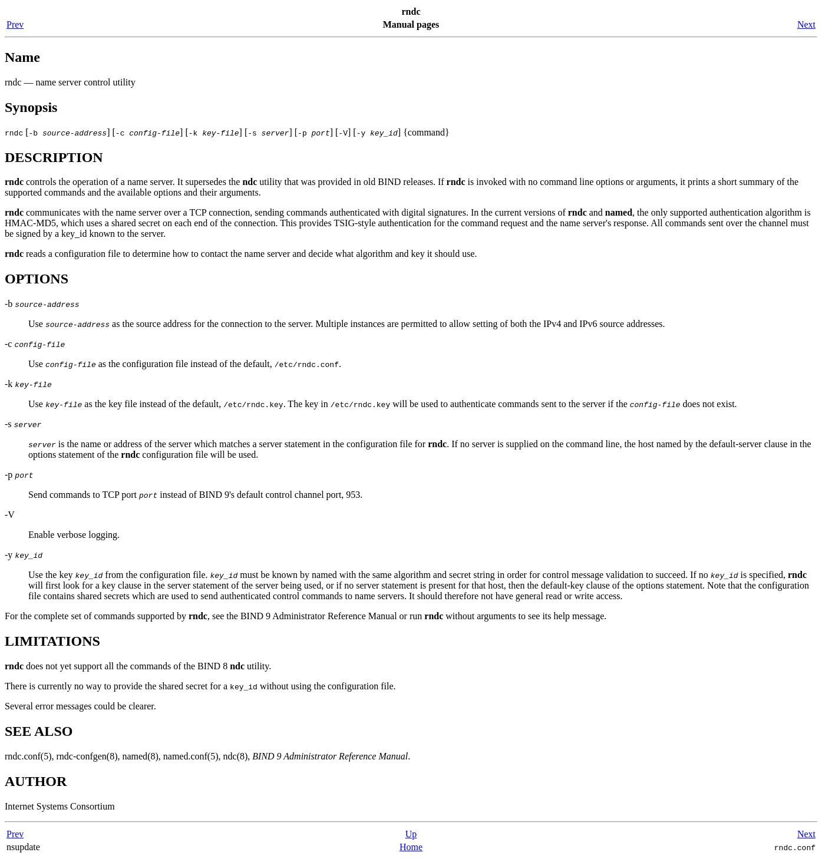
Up (411, 834)
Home (411, 847)
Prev (15, 24)
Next (806, 24)
